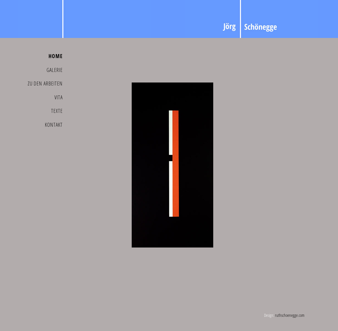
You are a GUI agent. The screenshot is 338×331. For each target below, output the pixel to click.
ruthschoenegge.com (289, 315)
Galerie (55, 70)
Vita (58, 97)
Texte (57, 111)
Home (56, 56)
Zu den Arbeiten (45, 83)
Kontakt (54, 124)
